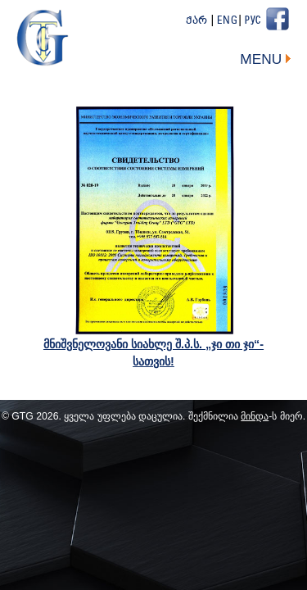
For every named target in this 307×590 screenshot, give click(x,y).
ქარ (197, 21)
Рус (253, 21)
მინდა (255, 416)
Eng (227, 21)
